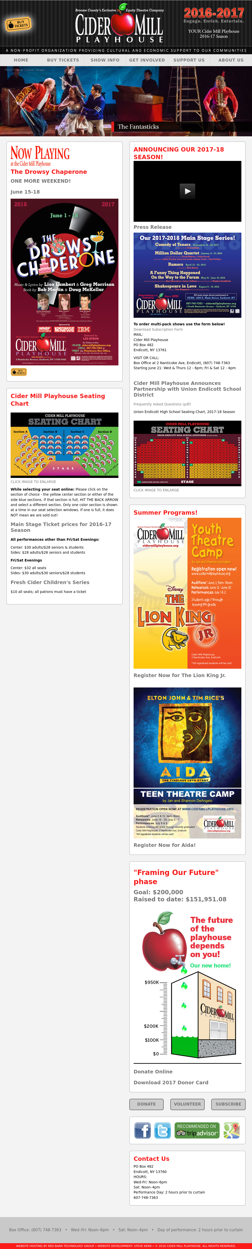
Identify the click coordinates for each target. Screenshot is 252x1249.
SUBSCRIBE (228, 1104)
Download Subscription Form (158, 329)
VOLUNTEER (187, 1104)
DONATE (146, 1104)
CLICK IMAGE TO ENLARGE (33, 482)
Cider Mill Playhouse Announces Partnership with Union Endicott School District (187, 389)
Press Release (153, 227)
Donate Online (153, 1072)
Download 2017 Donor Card (171, 1083)
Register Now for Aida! (165, 845)
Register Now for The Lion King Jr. (180, 675)
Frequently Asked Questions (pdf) (162, 404)
